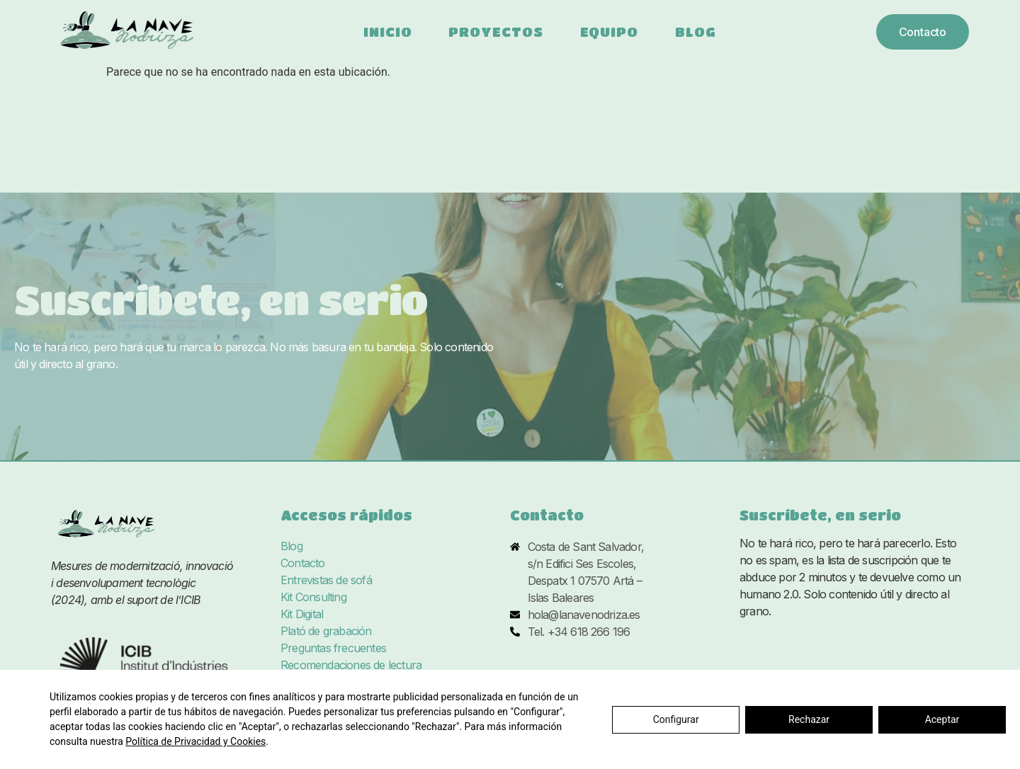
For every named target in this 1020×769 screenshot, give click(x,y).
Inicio (387, 31)
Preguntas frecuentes (333, 649)
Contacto (302, 564)
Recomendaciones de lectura (350, 666)
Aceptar (942, 719)
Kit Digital (301, 615)
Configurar (676, 719)
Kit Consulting (313, 598)
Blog (695, 31)
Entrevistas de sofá (326, 581)
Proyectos (495, 31)
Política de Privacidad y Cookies (195, 741)
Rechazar (808, 719)
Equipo (609, 31)
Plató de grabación (326, 632)
